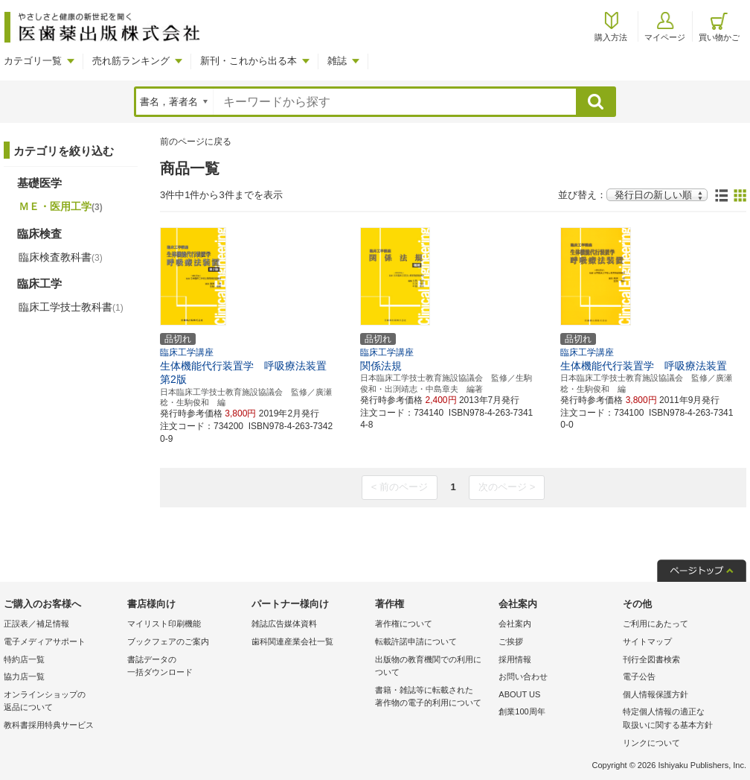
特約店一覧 (24, 659)
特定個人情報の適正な (681, 719)
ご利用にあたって (655, 623)
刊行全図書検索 (651, 659)
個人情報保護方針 (655, 694)
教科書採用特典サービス (49, 724)
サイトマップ (647, 641)
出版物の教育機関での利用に (433, 667)
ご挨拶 (511, 641)
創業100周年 (522, 711)
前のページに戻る (195, 141)
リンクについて (651, 742)
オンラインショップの (62, 702)
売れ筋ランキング (131, 60)
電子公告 (639, 676)
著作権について (403, 623)
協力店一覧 (24, 676)
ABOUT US (519, 694)
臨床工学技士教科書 (71, 307)
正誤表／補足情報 (36, 623)
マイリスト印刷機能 (164, 623)
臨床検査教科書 (61, 257)
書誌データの (185, 667)
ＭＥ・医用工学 (61, 206)
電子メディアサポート (45, 641)
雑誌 (337, 60)
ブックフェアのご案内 (168, 641)
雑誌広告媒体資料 (284, 623)
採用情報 (515, 659)
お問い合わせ (523, 676)
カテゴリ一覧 (33, 60)
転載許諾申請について (416, 641)
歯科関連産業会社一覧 (292, 641)
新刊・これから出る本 (248, 60)
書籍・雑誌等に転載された (433, 697)
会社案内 (515, 623)
